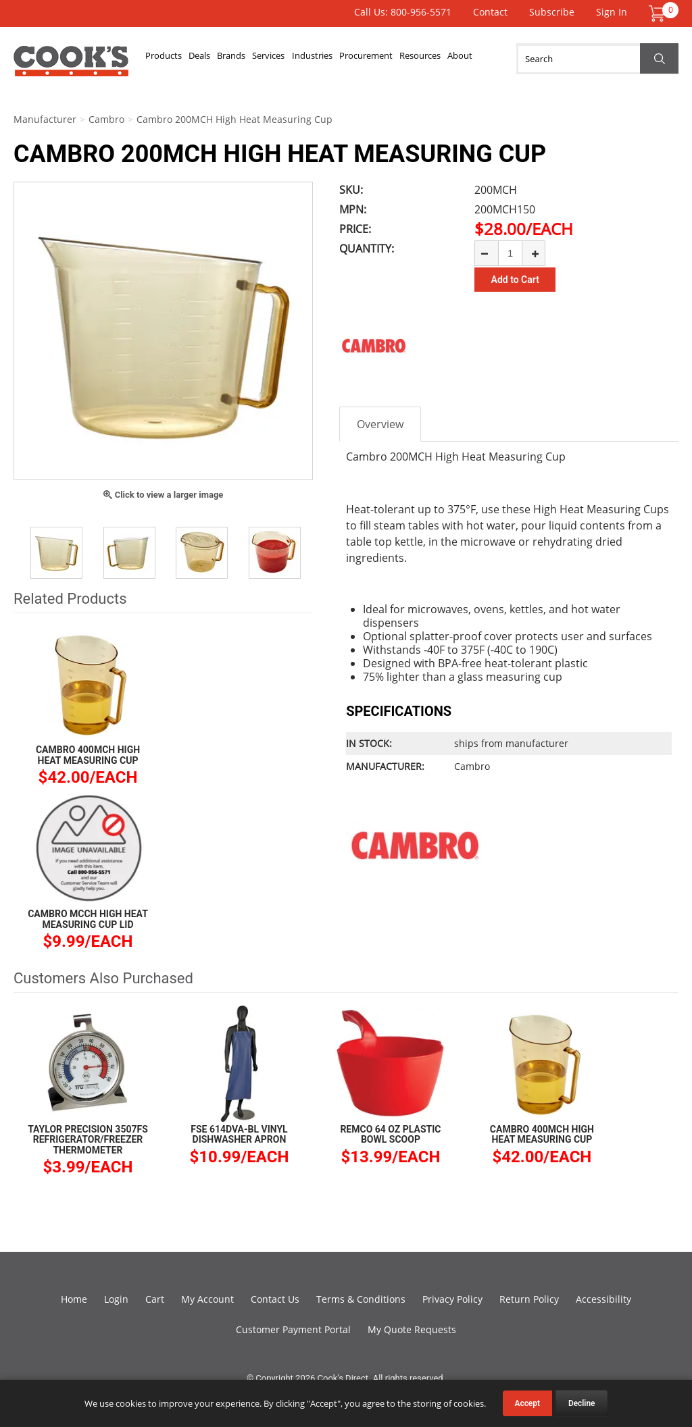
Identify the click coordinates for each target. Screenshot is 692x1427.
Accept (527, 1403)
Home (74, 1299)
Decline (581, 1403)
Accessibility (603, 1299)
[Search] (597, 58)
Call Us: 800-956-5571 (402, 11)
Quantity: (366, 248)
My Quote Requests (412, 1329)
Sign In (611, 11)
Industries (345, 59)
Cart (154, 1299)
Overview (380, 424)
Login (116, 1299)
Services (294, 59)
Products (167, 59)
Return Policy (529, 1299)
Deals (211, 59)
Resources (468, 59)
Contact (490, 11)
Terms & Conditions (360, 1299)
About (515, 59)
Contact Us (275, 1299)
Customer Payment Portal (293, 1329)
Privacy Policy (452, 1299)
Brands (250, 59)
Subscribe (551, 11)
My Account (207, 1299)
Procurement (406, 59)
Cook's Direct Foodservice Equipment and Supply (71, 66)
